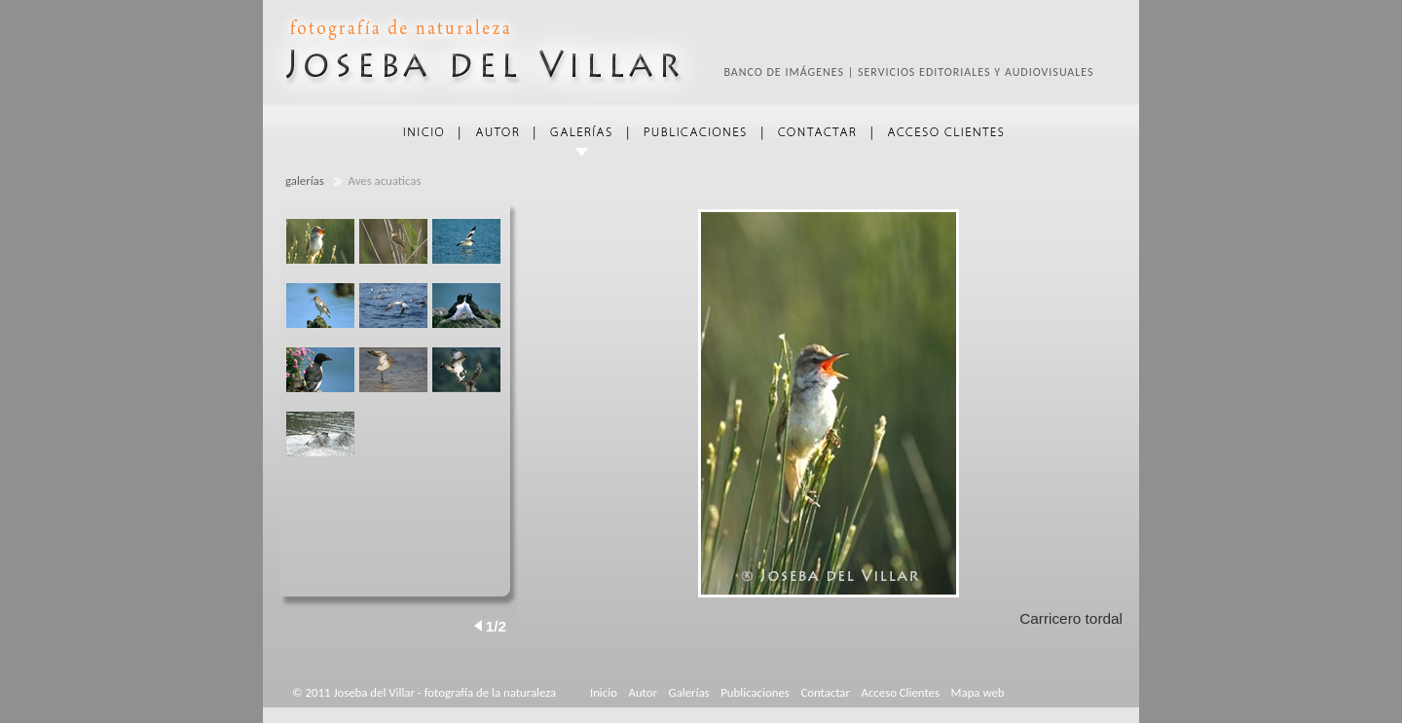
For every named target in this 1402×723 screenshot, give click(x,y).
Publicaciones (755, 692)
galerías (304, 180)
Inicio (603, 692)
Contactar (825, 692)
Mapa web (978, 692)
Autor (642, 692)
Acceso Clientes (901, 692)
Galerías (689, 692)
